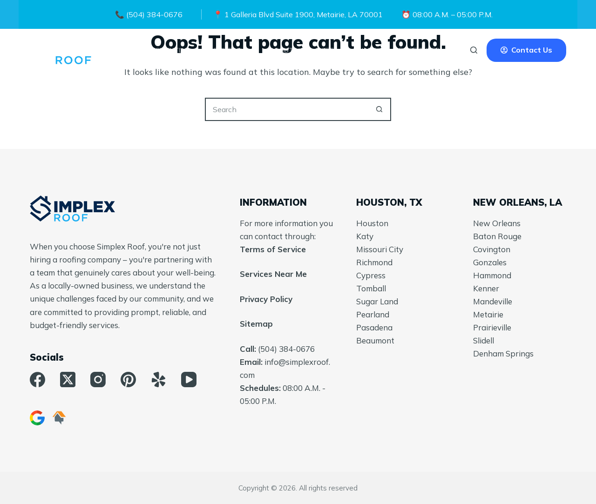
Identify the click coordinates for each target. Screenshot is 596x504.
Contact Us (526, 49)
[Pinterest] (128, 379)
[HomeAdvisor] (59, 417)
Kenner (486, 288)
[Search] (473, 50)
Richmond (374, 262)
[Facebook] (37, 379)
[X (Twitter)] (67, 379)
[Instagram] (98, 379)
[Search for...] (286, 109)
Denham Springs (503, 353)
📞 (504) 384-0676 (149, 14)
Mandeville (492, 301)
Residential (174, 50)
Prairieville (492, 327)
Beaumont (375, 340)
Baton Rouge (497, 236)
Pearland (372, 314)
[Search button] (379, 109)
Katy (364, 236)
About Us (287, 50)
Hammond (492, 275)
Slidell (483, 340)
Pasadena (374, 327)
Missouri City (379, 249)
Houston (372, 223)
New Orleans (497, 223)
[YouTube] (188, 379)
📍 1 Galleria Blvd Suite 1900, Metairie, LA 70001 (298, 14)
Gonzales (490, 262)
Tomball (371, 288)
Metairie (488, 314)
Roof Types (425, 50)
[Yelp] (158, 379)
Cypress (371, 275)
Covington (491, 249)
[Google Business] (37, 417)
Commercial (235, 50)
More (331, 50)
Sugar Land (377, 301)
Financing (370, 50)
